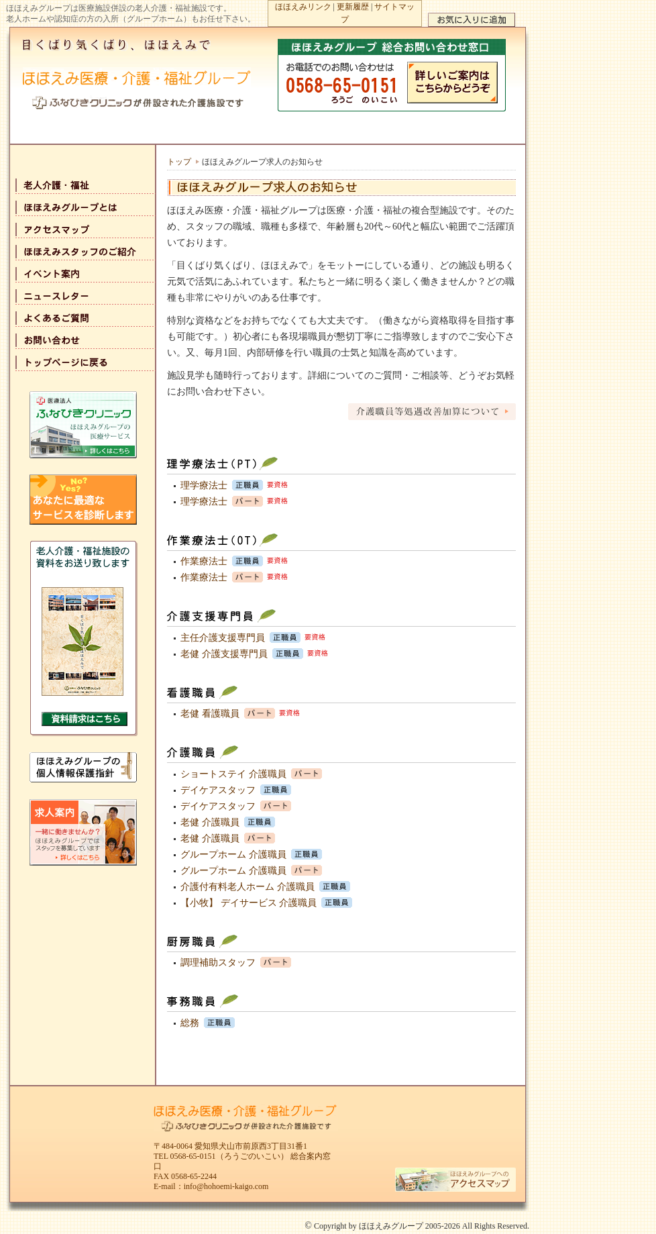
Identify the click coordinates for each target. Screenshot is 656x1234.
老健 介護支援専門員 (224, 654)
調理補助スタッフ (218, 963)
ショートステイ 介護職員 (233, 774)
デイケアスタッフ (218, 790)
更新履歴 (353, 6)
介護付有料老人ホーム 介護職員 (247, 887)
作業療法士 (203, 561)
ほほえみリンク (303, 6)
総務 (189, 1023)
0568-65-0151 (193, 1156)
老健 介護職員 (209, 822)
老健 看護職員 (209, 714)
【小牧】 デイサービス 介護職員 (248, 903)
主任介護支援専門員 (222, 638)
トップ (179, 161)
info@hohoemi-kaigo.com (226, 1186)
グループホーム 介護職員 (233, 855)
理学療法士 (203, 485)
